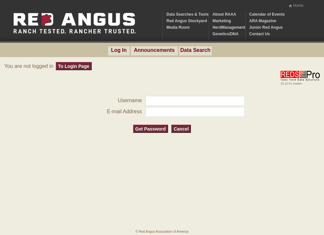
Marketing (221, 21)
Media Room (178, 27)
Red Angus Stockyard (186, 21)
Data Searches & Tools (187, 14)
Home (298, 5)
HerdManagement (228, 27)
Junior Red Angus (266, 27)
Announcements (154, 50)
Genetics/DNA (225, 34)
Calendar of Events (267, 14)
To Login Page (73, 66)
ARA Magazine (262, 21)
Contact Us (259, 34)
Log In (119, 50)
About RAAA (224, 14)
